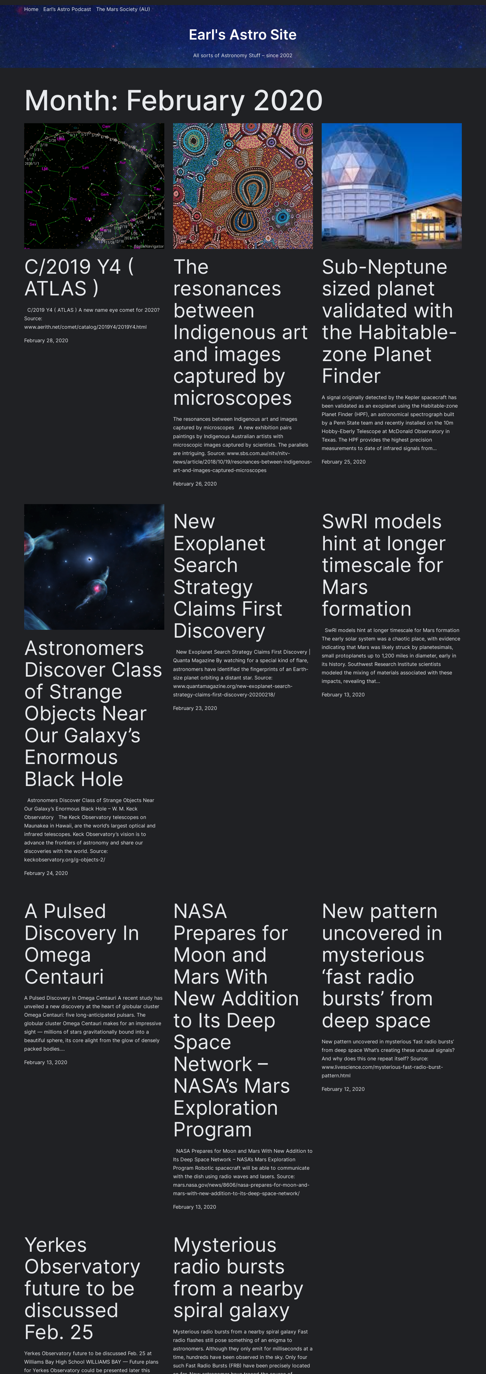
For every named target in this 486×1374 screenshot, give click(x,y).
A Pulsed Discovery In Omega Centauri (81, 943)
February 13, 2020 (343, 695)
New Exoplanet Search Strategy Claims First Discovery (228, 575)
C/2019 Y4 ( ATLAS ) (79, 278)
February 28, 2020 (46, 341)
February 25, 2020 (344, 462)
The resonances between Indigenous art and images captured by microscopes (240, 332)
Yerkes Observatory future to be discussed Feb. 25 (82, 1288)
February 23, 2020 (195, 708)
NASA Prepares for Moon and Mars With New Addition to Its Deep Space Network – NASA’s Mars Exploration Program (236, 1020)
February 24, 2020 (46, 873)
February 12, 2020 (343, 1089)
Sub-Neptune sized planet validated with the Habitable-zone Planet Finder (389, 321)
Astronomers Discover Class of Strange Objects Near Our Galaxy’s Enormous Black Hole (93, 713)
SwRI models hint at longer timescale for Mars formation (384, 565)
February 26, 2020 (195, 484)
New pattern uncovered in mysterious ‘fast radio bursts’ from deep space (382, 965)
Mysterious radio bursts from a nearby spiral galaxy (238, 1277)
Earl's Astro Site (243, 34)
